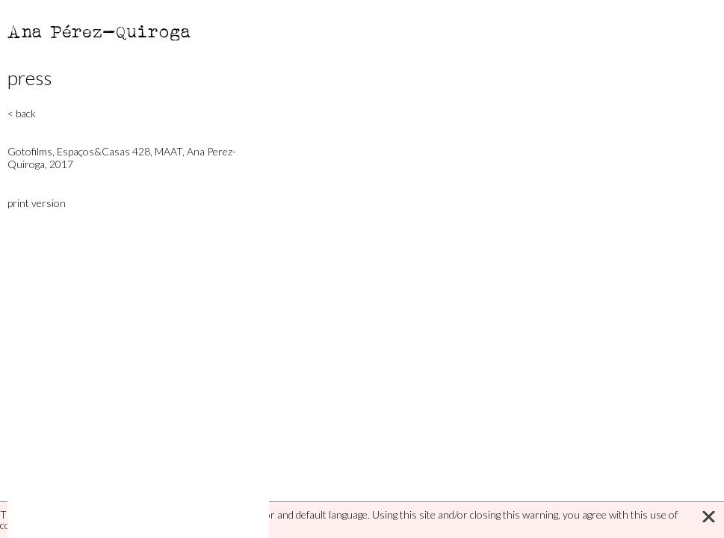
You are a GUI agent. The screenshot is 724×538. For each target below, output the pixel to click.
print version (36, 203)
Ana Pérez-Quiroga (99, 31)
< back (21, 113)
